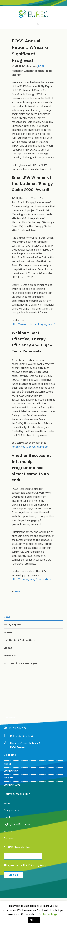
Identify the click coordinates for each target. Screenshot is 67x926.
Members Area (12, 785)
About (7, 764)
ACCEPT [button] (34, 920)
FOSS (41, 67)
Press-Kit (9, 655)
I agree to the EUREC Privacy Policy (26, 865)
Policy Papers (12, 624)
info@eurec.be (18, 728)
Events (8, 632)
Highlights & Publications (20, 640)
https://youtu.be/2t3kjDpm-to (30, 447)
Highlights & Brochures (17, 824)
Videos (8, 647)
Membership (11, 771)
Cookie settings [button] (47, 914)
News (17, 592)
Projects (8, 778)
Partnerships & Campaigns (20, 663)
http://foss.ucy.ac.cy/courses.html (31, 579)
